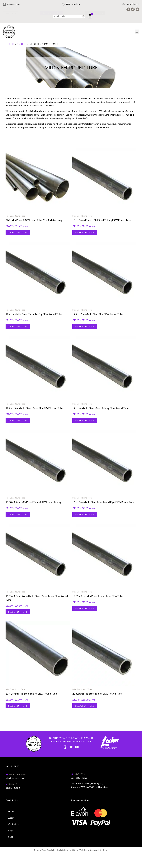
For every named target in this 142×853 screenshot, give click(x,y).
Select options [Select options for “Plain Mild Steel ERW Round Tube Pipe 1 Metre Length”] (17, 232)
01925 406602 (13, 787)
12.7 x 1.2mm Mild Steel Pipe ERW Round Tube (97, 314)
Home (10, 44)
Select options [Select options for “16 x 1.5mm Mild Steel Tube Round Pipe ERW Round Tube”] (84, 514)
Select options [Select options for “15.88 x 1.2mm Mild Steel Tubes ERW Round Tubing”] (17, 514)
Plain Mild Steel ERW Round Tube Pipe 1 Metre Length (35, 220)
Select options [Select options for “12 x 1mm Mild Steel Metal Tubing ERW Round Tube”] (17, 326)
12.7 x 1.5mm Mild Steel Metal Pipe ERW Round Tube (34, 408)
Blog (10, 830)
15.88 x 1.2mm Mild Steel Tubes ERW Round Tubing (33, 502)
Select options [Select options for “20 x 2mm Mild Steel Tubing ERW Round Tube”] (84, 705)
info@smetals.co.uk (15, 778)
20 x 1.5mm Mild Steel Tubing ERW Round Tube (31, 693)
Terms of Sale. (40, 850)
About (11, 817)
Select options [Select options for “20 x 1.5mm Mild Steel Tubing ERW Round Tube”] (17, 705)
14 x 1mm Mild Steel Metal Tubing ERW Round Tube (100, 408)
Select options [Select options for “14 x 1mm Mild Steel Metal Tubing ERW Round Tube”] (84, 420)
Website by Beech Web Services (93, 850)
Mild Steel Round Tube (15, 216)
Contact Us (13, 824)
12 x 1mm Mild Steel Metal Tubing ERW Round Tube (34, 314)
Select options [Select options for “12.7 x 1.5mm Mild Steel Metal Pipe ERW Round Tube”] (17, 420)
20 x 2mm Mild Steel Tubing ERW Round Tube (97, 693)
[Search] (83, 16)
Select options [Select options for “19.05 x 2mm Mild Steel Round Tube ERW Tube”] (84, 608)
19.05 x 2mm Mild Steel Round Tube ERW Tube (97, 596)
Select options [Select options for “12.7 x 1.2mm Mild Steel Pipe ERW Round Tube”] (84, 326)
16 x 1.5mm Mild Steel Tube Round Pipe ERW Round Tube (103, 502)
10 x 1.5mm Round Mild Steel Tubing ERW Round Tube (101, 220)
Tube (20, 44)
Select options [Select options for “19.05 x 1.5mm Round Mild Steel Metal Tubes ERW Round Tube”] (17, 611)
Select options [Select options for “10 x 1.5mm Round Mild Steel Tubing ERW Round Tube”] (84, 232)
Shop (10, 836)
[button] (137, 32)
